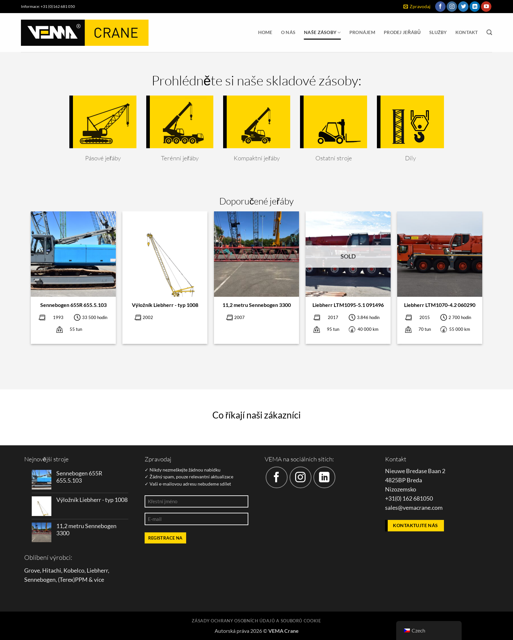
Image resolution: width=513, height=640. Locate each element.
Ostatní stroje (333, 158)
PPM (81, 579)
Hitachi (51, 570)
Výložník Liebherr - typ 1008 (165, 305)
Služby (438, 32)
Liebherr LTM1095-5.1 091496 (348, 305)
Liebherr (97, 570)
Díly (410, 158)
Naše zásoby (322, 32)
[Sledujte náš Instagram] (452, 6)
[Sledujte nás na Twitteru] (463, 6)
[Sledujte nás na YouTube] (486, 6)
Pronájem (362, 32)
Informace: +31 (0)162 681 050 (48, 6)
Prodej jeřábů (402, 32)
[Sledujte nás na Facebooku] (440, 6)
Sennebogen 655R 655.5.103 (73, 305)
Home (265, 32)
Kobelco (73, 570)
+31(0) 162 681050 (409, 498)
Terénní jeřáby (179, 158)
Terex (66, 579)
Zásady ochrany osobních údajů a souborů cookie (256, 620)
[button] (417, 6)
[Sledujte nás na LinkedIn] (474, 6)
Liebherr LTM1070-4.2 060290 (439, 305)
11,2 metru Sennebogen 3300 (256, 305)
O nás (288, 32)
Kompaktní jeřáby (256, 158)
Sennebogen (40, 579)
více (99, 579)
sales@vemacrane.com (414, 507)
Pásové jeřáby (102, 158)
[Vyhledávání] (489, 32)
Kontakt (466, 32)
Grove (32, 570)
